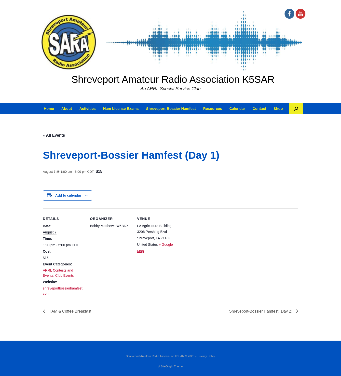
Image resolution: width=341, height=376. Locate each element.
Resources (212, 108)
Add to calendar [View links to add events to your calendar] (68, 195)
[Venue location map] (210, 242)
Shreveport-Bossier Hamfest (171, 108)
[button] (296, 108)
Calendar (237, 108)
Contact (259, 108)
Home (49, 108)
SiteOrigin (167, 366)
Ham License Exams (121, 108)
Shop (278, 108)
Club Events (64, 275)
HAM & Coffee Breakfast (69, 311)
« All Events (54, 135)
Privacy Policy (206, 356)
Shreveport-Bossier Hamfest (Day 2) (261, 311)
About (66, 108)
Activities (87, 108)
